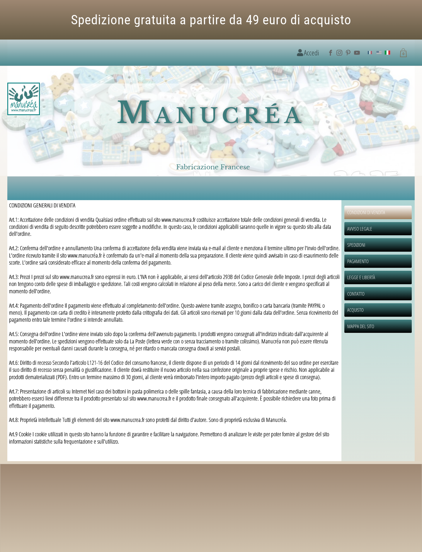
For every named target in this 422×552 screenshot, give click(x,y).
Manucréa (211, 113)
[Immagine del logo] (23, 99)
